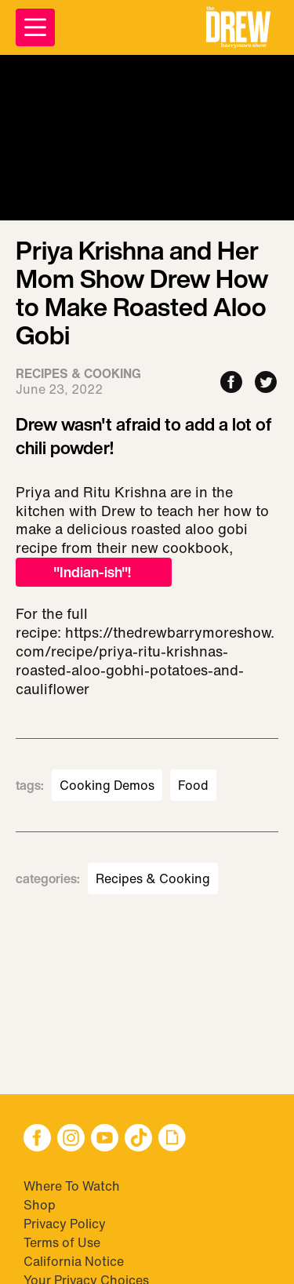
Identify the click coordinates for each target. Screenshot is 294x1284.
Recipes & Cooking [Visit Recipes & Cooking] (153, 878)
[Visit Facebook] (37, 1139)
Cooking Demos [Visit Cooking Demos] (107, 785)
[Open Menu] (35, 27)
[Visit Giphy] (172, 1139)
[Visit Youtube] (104, 1139)
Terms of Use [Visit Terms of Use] (62, 1242)
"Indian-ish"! (93, 572)
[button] (238, 27)
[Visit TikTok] (138, 1139)
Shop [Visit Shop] (40, 1204)
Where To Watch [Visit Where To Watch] (72, 1186)
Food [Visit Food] (193, 785)
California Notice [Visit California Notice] (74, 1261)
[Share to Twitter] (265, 383)
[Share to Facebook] (231, 383)
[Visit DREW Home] (238, 27)
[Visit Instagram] (71, 1139)
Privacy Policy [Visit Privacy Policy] (65, 1223)
